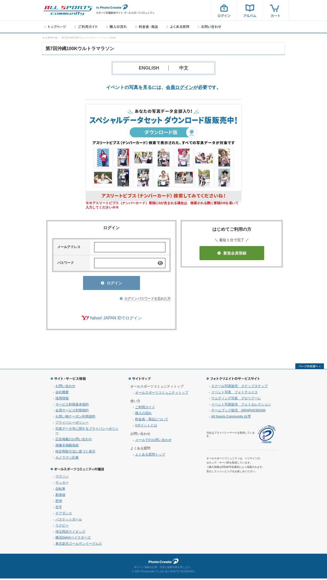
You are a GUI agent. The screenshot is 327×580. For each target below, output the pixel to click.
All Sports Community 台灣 (231, 418)
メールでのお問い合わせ (153, 441)
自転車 (60, 490)
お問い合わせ (210, 27)
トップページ (55, 27)
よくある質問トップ (150, 456)
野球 (58, 502)
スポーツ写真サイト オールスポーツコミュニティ (67, 10)
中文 (183, 68)
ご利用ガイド (86, 27)
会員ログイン (179, 87)
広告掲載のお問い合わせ (73, 441)
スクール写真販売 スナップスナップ (239, 387)
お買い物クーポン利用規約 (75, 418)
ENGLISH (149, 68)
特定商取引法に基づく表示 (75, 453)
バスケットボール (68, 521)
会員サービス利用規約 (72, 412)
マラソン (62, 478)
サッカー (62, 484)
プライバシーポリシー (72, 424)
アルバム (250, 10)
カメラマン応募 (67, 459)
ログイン (224, 10)
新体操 (60, 496)
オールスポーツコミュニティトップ (161, 394)
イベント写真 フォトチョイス (234, 394)
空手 (58, 509)
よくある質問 (178, 27)
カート (275, 10)
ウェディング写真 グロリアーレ (236, 400)
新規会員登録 (231, 253)
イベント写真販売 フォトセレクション (241, 406)
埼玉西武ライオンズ (70, 533)
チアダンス (63, 515)
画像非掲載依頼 (67, 447)
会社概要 (62, 394)
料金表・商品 (146, 27)
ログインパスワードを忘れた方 (147, 300)
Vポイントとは (146, 427)
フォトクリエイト (163, 562)
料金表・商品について (151, 421)
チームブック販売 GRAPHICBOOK (238, 412)
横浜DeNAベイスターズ (73, 539)
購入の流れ (116, 27)
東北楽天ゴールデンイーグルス (78, 545)
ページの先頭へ (309, 367)
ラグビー (62, 527)
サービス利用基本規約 (72, 406)
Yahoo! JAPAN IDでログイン (116, 319)
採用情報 (62, 400)
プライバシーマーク (266, 436)
